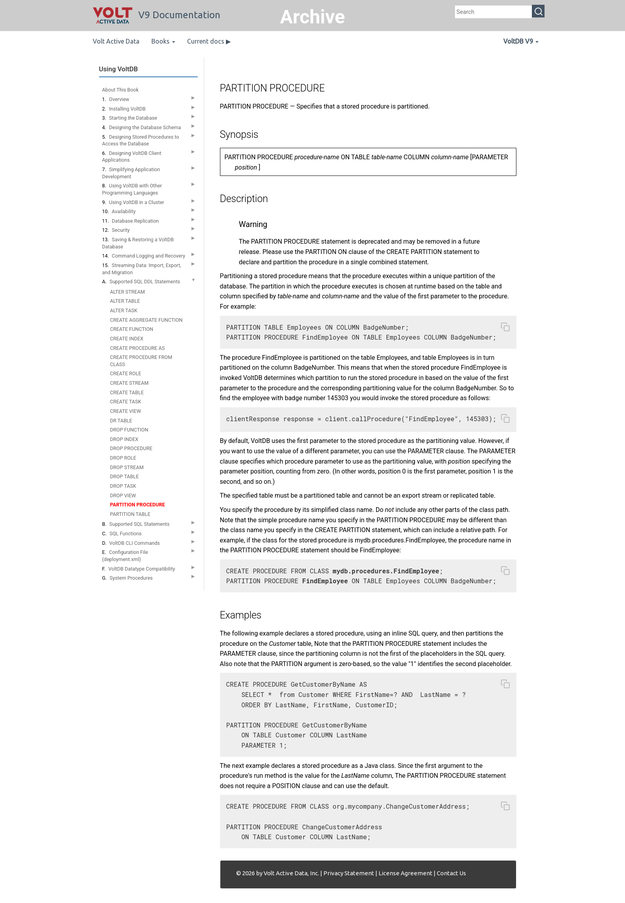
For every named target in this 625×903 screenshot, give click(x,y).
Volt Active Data (116, 41)
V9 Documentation (156, 15)
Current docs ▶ (209, 41)
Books (163, 41)
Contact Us (451, 873)
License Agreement (405, 873)
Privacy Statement (348, 873)
